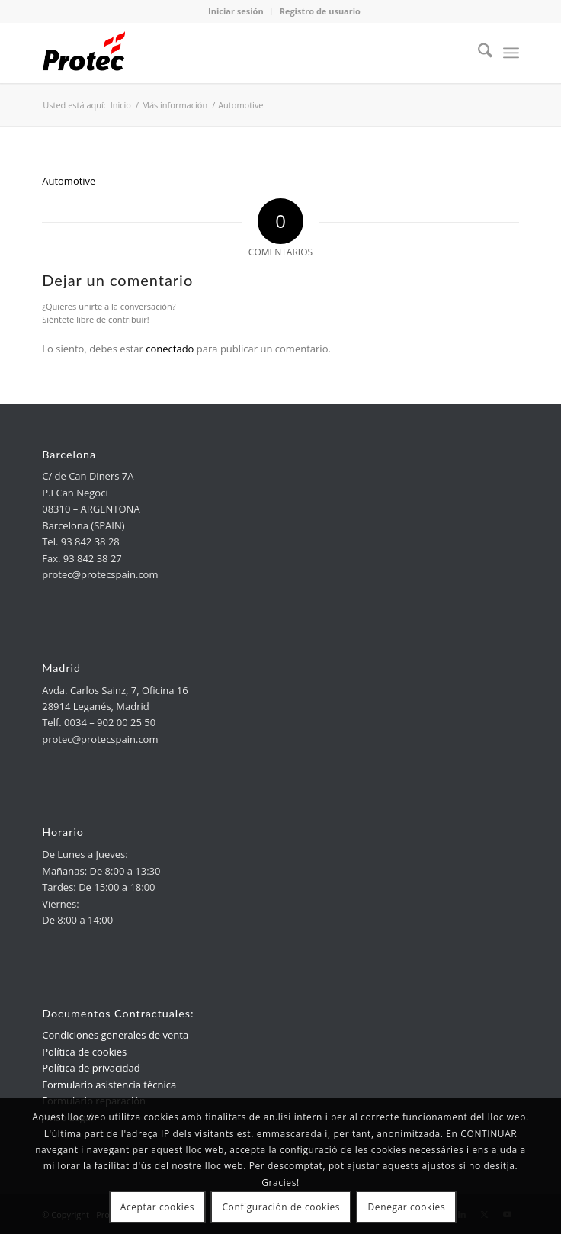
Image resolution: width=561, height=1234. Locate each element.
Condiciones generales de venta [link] (115, 1035)
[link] (232, 52)
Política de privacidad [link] (90, 1068)
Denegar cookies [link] (407, 1206)
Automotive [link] (68, 181)
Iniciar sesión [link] (236, 11)
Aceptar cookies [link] (157, 1206)
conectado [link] (170, 348)
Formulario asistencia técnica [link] (109, 1084)
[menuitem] (477, 52)
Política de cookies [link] (84, 1052)
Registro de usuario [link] (320, 11)
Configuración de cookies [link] (281, 1206)
